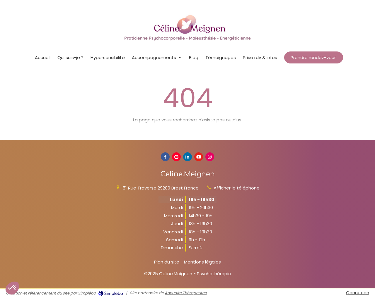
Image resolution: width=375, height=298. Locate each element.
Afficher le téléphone (237, 188)
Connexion (357, 293)
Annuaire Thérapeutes (186, 293)
